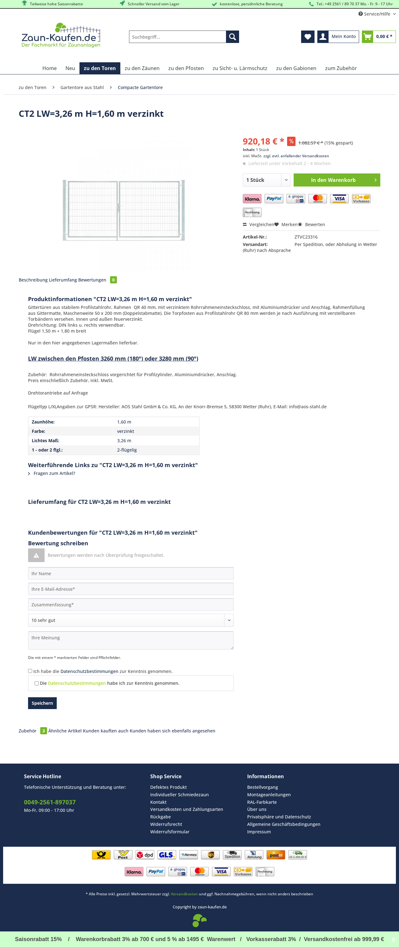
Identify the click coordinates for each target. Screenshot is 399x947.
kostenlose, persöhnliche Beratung (247, 4)
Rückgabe (160, 817)
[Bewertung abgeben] (131, 620)
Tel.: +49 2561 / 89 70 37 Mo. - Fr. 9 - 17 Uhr (350, 4)
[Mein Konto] (338, 37)
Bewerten (311, 224)
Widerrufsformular (170, 832)
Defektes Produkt (168, 787)
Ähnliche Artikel (65, 731)
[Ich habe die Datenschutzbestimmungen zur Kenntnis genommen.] (30, 671)
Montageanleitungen (269, 795)
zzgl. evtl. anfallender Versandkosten (296, 156)
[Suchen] (232, 37)
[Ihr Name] (131, 573)
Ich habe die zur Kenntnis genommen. (103, 671)
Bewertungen (97, 280)
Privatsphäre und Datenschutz (279, 817)
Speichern (42, 703)
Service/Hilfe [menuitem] (375, 14)
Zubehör (33, 731)
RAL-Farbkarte (262, 802)
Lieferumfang (63, 280)
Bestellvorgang (262, 787)
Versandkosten (184, 894)
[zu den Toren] (99, 68)
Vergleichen (258, 224)
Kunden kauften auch (105, 731)
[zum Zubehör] (341, 68)
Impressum (259, 832)
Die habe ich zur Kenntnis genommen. (110, 683)
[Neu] (70, 68)
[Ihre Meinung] (131, 640)
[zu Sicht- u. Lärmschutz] (240, 68)
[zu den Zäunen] (142, 68)
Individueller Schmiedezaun (179, 795)
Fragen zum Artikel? (51, 473)
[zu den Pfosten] (186, 68)
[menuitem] (184, 40)
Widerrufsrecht (166, 824)
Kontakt (158, 802)
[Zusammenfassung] (131, 604)
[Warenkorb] (379, 37)
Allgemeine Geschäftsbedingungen (283, 824)
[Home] (49, 68)
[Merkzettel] (308, 37)
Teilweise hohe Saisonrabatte (52, 4)
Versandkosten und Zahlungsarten (186, 809)
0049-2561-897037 (50, 802)
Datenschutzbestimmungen (89, 671)
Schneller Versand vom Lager (149, 4)
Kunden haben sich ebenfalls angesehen (172, 731)
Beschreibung (33, 280)
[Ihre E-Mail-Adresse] (131, 589)
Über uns (257, 809)
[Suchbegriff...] (184, 37)
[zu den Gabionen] (296, 68)
